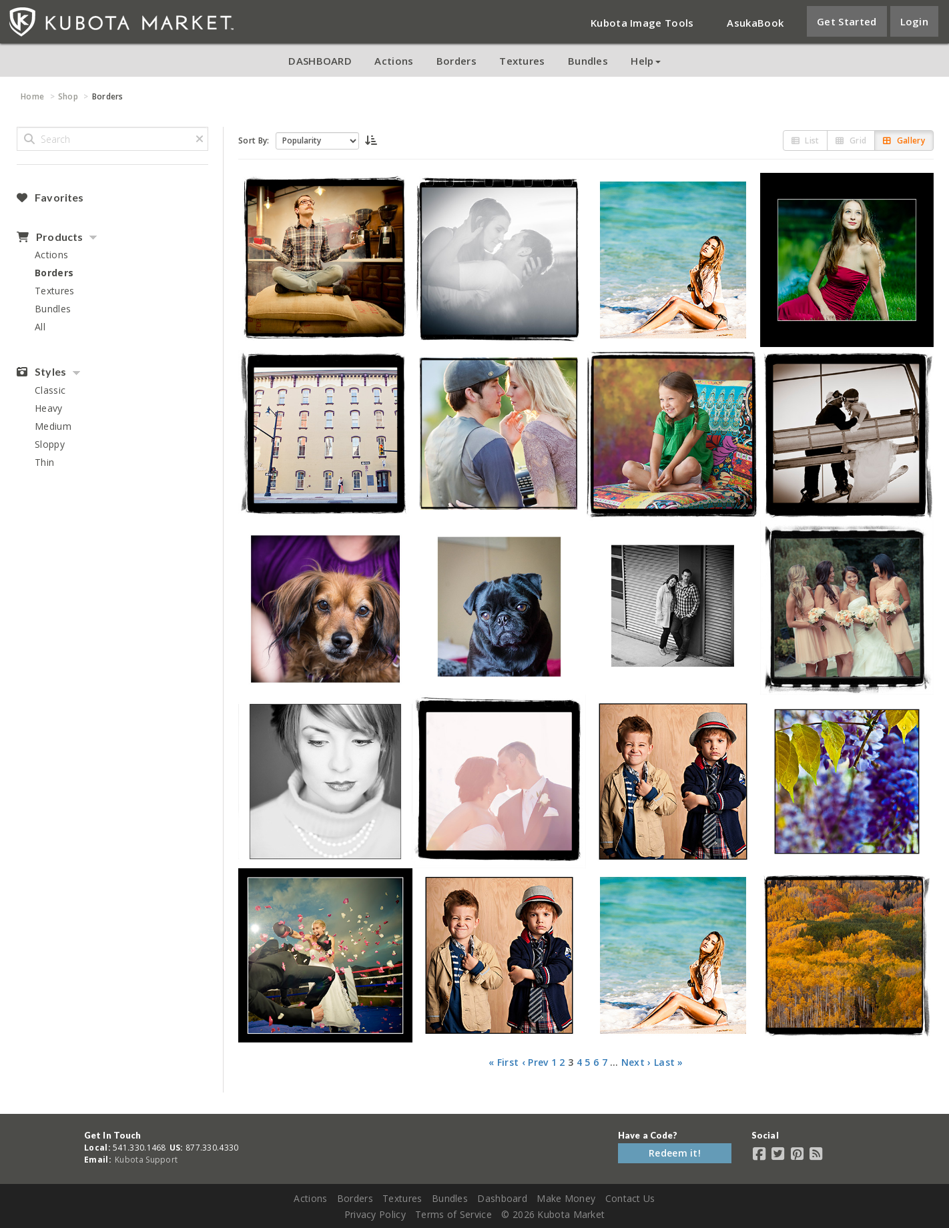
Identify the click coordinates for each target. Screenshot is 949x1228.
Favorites (50, 198)
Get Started (846, 21)
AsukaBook (755, 22)
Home (32, 96)
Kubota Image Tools (642, 22)
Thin (44, 462)
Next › (636, 1062)
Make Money (566, 1198)
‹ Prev (535, 1062)
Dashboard (502, 1198)
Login (914, 21)
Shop (68, 96)
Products (50, 237)
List (806, 140)
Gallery (904, 140)
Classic (50, 390)
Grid (851, 140)
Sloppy (50, 444)
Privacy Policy (375, 1214)
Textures (522, 60)
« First (504, 1062)
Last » (668, 1062)
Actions (393, 60)
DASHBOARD (320, 60)
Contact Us (630, 1198)
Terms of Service (453, 1214)
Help (645, 60)
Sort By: (253, 140)
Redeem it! (675, 1153)
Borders (456, 60)
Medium (53, 426)
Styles (41, 372)
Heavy (49, 408)
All (40, 326)
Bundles (588, 60)
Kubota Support (146, 1159)
